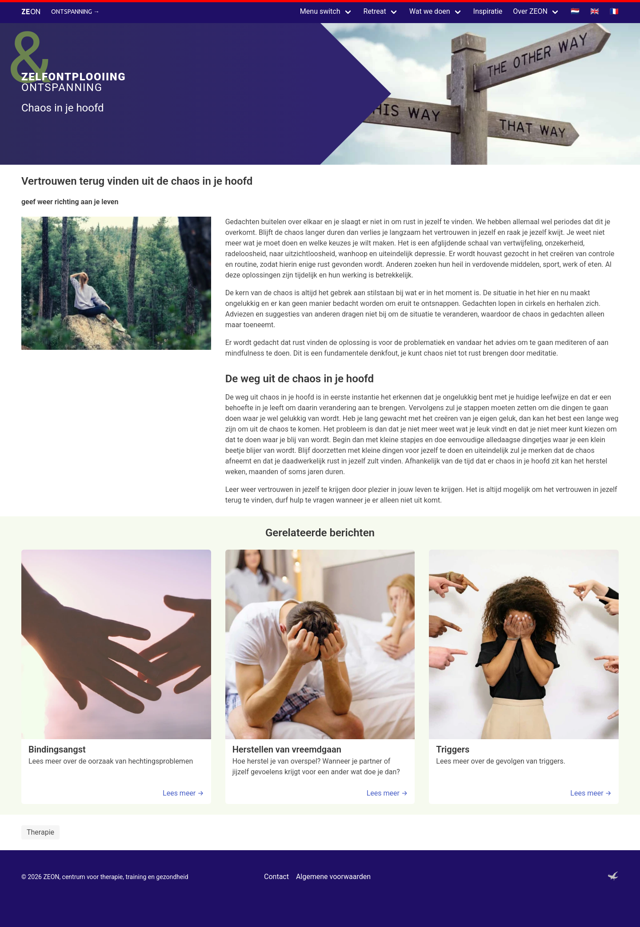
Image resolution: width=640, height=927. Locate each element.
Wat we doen (429, 11)
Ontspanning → (75, 11)
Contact (276, 876)
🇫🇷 (614, 11)
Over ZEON (530, 11)
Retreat (375, 11)
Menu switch (320, 11)
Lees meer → (183, 793)
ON (30, 11)
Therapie (40, 832)
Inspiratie (488, 11)
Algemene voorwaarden (333, 876)
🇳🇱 (575, 11)
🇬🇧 (594, 11)
